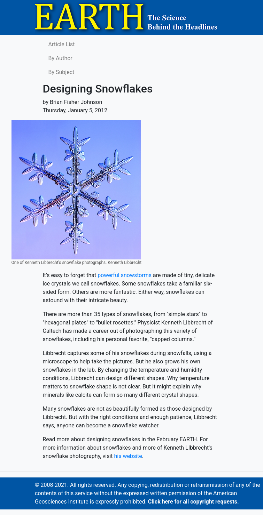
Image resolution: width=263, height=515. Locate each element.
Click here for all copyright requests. (193, 501)
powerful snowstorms (125, 275)
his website (128, 456)
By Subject (61, 72)
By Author (60, 58)
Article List (61, 44)
